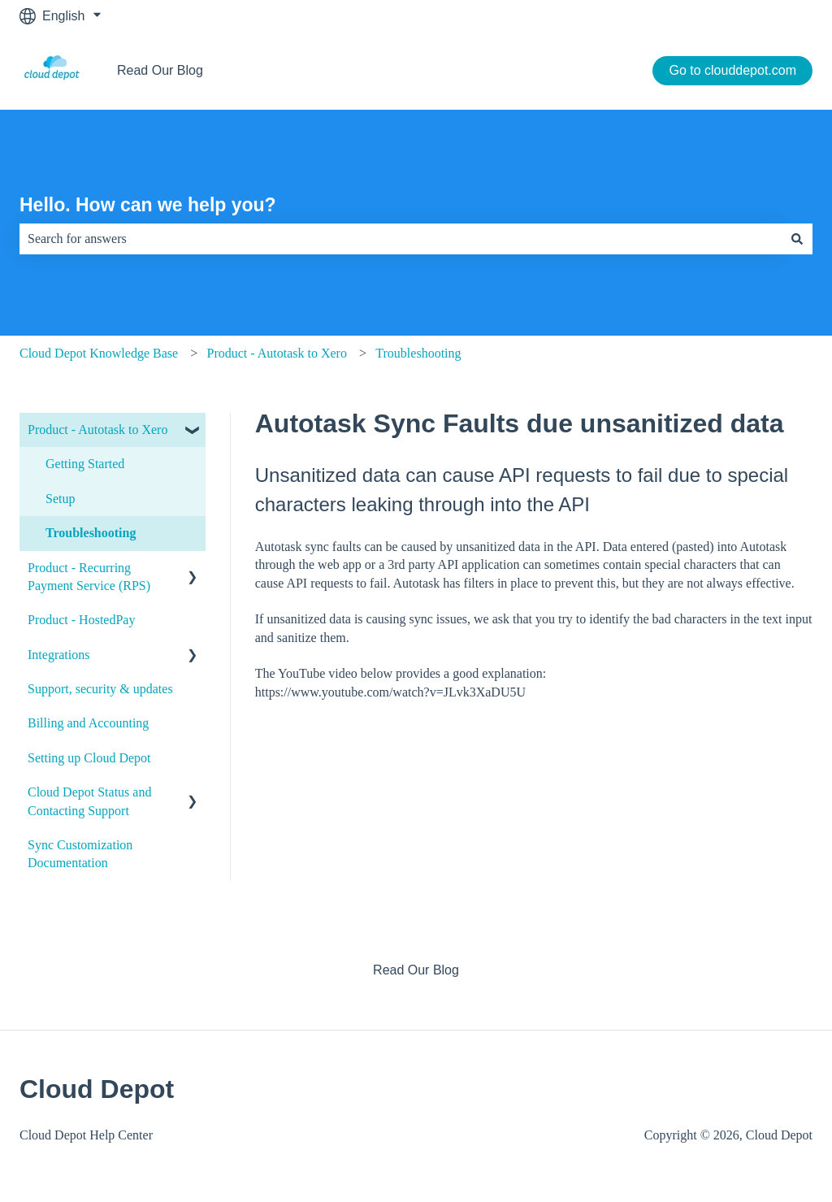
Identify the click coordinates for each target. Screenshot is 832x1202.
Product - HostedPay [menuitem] (81, 620)
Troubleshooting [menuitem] (91, 533)
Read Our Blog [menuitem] (416, 970)
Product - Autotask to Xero (276, 353)
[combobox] (401, 238)
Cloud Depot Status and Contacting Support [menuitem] (89, 801)
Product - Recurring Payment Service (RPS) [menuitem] (89, 576)
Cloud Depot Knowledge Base (99, 353)
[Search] (797, 238)
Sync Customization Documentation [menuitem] (80, 854)
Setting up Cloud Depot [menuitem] (89, 758)
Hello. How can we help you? (148, 204)
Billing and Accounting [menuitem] (88, 723)
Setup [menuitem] (60, 499)
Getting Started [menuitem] (85, 464)
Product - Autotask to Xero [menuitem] (97, 429)
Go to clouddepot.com (732, 70)
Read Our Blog (160, 70)
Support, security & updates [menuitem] (100, 689)
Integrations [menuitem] (58, 655)
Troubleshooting (418, 353)
